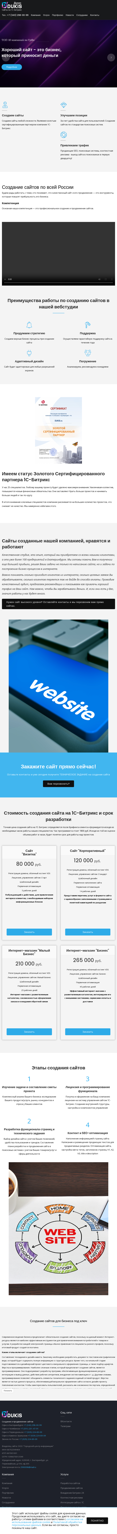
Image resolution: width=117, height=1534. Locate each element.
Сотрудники (82, 15)
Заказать (29, 932)
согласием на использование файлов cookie (47, 1520)
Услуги (46, 15)
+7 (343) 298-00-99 (33, 1425)
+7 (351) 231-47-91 (30, 1428)
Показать (8, 1390)
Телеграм (65, 1426)
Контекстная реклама (72, 1497)
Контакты (94, 15)
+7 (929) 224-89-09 (33, 1432)
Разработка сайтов (70, 1483)
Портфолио (57, 15)
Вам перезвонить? (58, 783)
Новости (70, 15)
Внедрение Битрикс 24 (72, 1492)
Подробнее (11, 67)
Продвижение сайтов (72, 1488)
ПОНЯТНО (97, 1520)
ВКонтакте (66, 1421)
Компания (36, 15)
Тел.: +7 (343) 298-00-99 (15, 15)
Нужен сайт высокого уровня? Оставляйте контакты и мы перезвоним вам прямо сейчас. (55, 603)
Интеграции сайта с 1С (72, 1502)
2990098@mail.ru (28, 1467)
